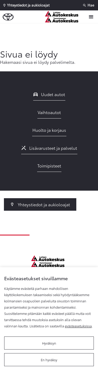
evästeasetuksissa (78, 325)
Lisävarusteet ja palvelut (49, 148)
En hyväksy (49, 359)
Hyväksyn (49, 343)
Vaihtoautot (49, 112)
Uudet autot (49, 94)
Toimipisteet (49, 166)
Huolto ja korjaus (49, 130)
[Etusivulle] (64, 16)
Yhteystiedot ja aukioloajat (40, 204)
